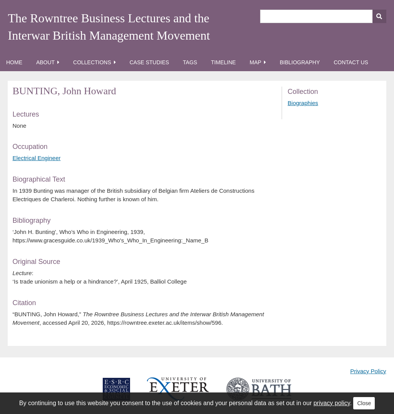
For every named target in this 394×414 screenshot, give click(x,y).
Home (14, 62)
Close (364, 403)
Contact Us (351, 62)
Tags (190, 62)
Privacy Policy (368, 371)
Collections (92, 62)
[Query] (323, 16)
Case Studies (149, 62)
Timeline (223, 62)
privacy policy (332, 403)
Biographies (303, 103)
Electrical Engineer (36, 158)
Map (255, 62)
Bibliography (300, 62)
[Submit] (379, 16)
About (45, 62)
